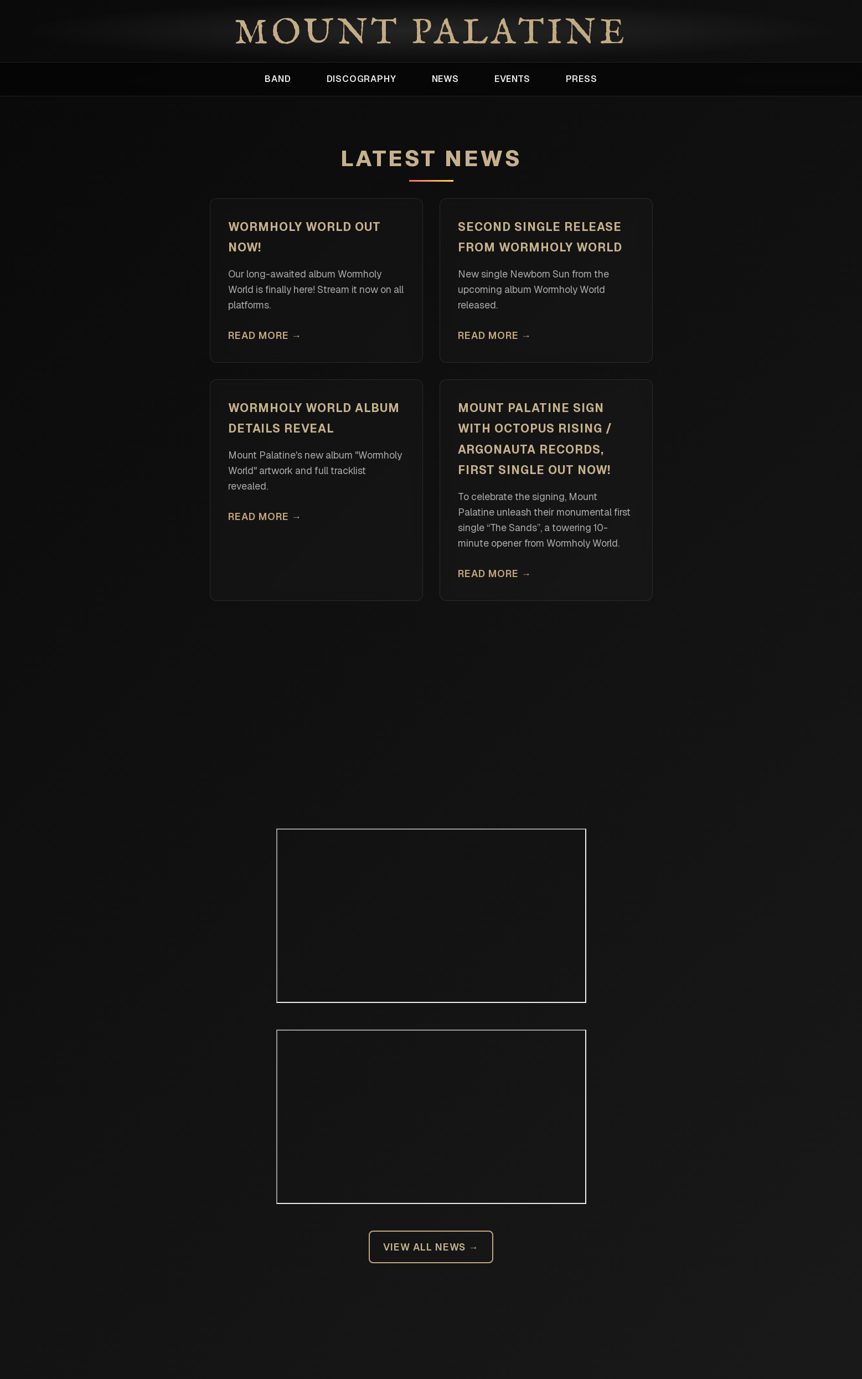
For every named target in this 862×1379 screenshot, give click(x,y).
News (445, 79)
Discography (361, 79)
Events (512, 79)
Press (581, 79)
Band (278, 79)
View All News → (431, 1247)
